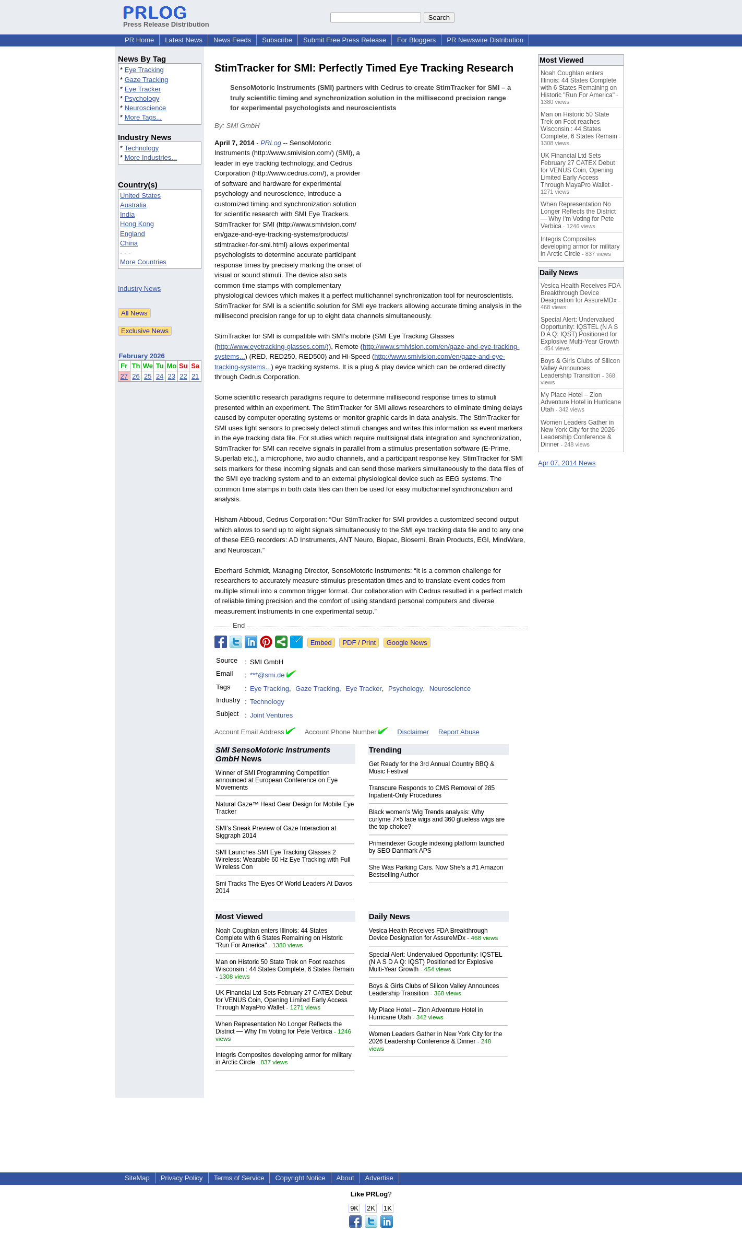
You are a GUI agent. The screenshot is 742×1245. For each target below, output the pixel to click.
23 (171, 376)
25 (147, 376)
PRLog (270, 143)
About (345, 1178)
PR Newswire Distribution (485, 40)
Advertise (379, 1178)
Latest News (183, 40)
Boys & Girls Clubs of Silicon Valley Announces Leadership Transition (580, 368)
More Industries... (151, 157)
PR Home (139, 40)
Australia (133, 205)
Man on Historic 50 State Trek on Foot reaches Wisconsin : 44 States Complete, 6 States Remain (285, 965)
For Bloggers (416, 40)
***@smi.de (267, 675)
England (132, 234)
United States (140, 195)
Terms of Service (239, 1178)
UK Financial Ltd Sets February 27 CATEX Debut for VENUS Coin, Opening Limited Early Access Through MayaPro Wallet (284, 1000)
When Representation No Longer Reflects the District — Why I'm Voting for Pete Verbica (279, 1027)
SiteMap (137, 1178)
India (127, 214)
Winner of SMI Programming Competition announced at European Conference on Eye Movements (277, 780)
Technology (141, 148)
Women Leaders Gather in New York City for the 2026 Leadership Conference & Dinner (435, 1037)
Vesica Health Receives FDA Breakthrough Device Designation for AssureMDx (428, 934)
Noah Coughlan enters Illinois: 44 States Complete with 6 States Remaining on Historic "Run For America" (279, 938)
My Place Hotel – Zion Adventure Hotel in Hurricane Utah (581, 402)
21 (195, 376)
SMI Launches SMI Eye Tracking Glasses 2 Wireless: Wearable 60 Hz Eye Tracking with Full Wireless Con (283, 860)
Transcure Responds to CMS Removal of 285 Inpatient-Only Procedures (432, 791)
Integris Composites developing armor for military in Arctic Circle (580, 246)
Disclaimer (413, 732)
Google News (407, 643)
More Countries (143, 262)
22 (183, 376)
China (129, 243)
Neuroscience (145, 108)
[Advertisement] (449, 214)
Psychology (142, 98)
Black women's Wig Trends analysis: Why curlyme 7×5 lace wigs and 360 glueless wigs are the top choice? (437, 819)
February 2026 (142, 356)
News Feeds (232, 40)
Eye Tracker (143, 89)
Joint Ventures (271, 715)
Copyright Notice (300, 1178)
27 (124, 376)
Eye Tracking (144, 70)
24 (159, 376)
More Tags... (143, 117)
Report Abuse (459, 732)
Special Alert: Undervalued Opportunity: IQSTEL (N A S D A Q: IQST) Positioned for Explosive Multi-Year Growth (435, 962)
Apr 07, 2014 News (567, 463)
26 (135, 376)
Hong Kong (137, 224)
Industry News (139, 288)
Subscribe (277, 40)
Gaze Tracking (147, 80)
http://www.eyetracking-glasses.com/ (271, 346)
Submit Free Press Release (344, 40)
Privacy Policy (182, 1178)
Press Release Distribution (166, 20)
